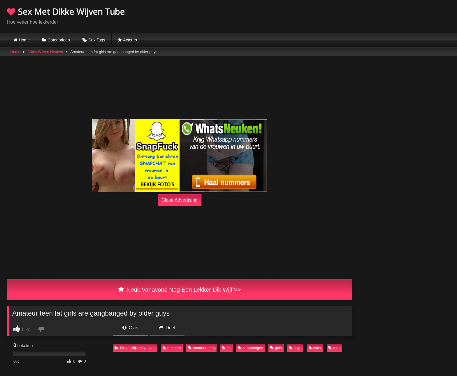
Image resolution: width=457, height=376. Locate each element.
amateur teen (201, 348)
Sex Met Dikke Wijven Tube (66, 11)
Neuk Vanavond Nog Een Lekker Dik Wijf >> (179, 289)
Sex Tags (96, 40)
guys (295, 348)
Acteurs (130, 40)
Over (130, 327)
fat (226, 348)
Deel (167, 327)
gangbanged (250, 348)
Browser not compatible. (382, 15)
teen (334, 348)
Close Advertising (179, 199)
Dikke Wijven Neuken (45, 52)
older (315, 348)
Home (24, 40)
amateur (172, 348)
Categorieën (59, 40)
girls (276, 348)
